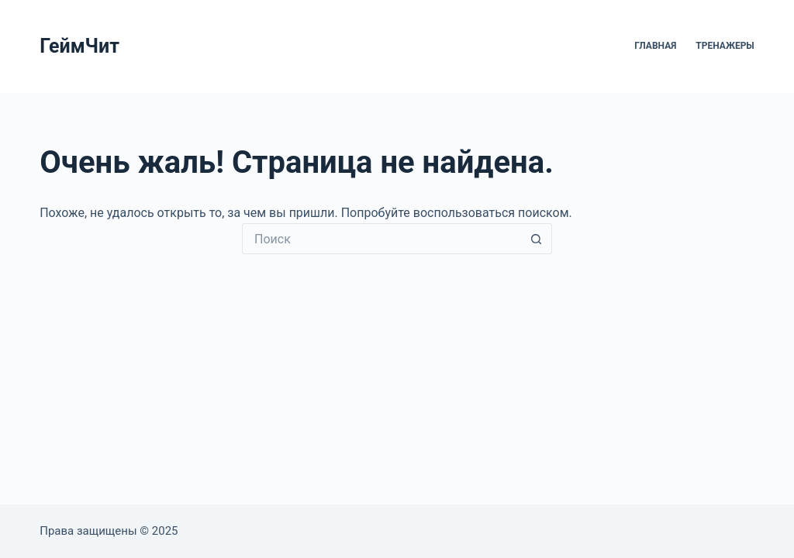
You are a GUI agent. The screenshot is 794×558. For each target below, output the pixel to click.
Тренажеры (725, 45)
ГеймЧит (79, 46)
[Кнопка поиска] (536, 238)
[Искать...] (381, 238)
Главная (655, 45)
